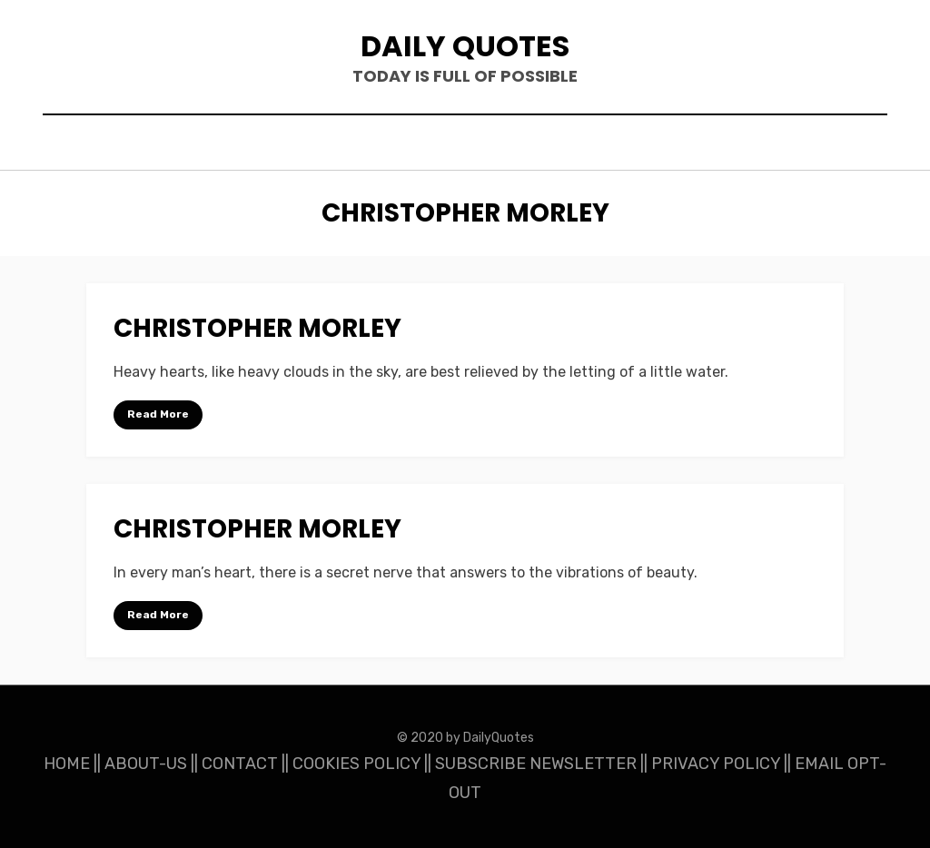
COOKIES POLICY (356, 764)
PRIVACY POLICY (715, 764)
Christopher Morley (257, 328)
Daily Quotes (465, 45)
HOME (67, 764)
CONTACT (240, 764)
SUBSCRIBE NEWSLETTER (536, 764)
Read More (158, 414)
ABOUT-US (145, 764)
